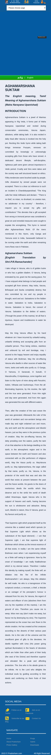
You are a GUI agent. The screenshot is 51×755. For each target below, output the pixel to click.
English (30, 78)
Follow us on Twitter (13, 711)
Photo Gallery (12, 745)
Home (9, 738)
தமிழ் (20, 77)
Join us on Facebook (33, 711)
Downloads (34, 745)
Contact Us (33, 718)
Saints (32, 742)
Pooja (32, 738)
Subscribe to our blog (14, 720)
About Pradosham (14, 742)
